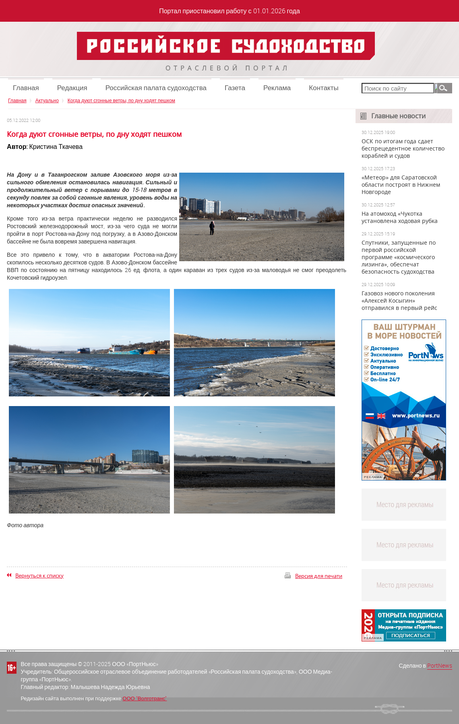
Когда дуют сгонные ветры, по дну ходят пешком (121, 100)
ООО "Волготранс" (144, 698)
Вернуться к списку (39, 575)
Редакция (72, 87)
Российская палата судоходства (156, 87)
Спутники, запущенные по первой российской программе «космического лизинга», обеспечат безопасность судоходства (399, 257)
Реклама (277, 87)
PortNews (439, 665)
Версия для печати (318, 576)
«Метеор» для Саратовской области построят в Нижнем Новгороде (401, 185)
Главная (26, 87)
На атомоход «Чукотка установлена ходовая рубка (400, 217)
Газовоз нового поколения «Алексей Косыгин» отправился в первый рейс (399, 300)
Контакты (323, 87)
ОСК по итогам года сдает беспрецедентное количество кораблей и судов (403, 148)
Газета (235, 87)
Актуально (47, 100)
